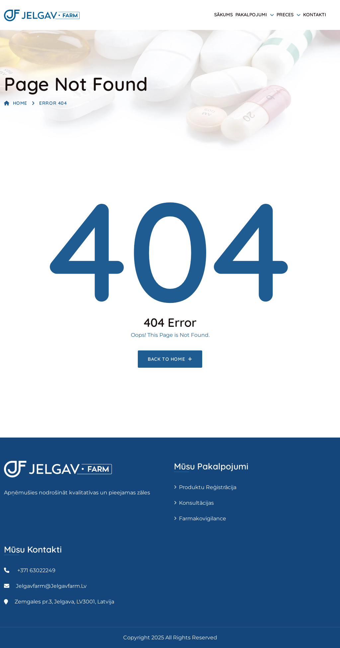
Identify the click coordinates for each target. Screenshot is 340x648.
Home (15, 103)
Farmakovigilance (202, 518)
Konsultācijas (196, 503)
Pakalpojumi (251, 15)
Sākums (223, 15)
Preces (285, 15)
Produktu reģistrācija (207, 487)
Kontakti (314, 15)
